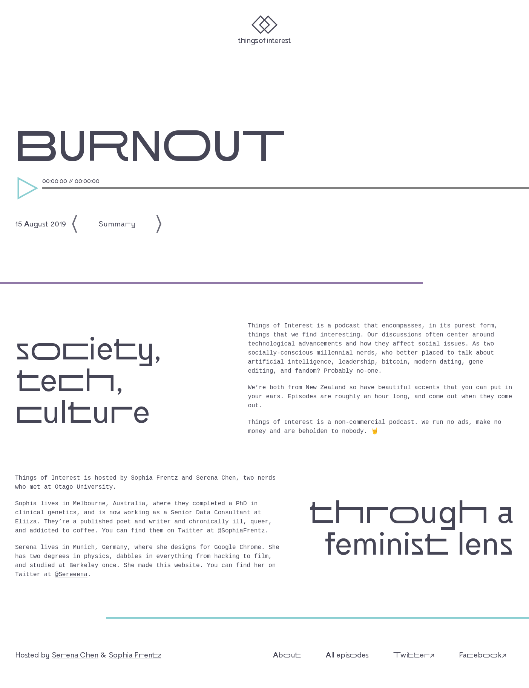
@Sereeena (71, 573)
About (287, 652)
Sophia (135, 652)
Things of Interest (264, 39)
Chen (75, 652)
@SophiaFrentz (241, 529)
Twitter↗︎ (413, 652)
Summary (116, 221)
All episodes (347, 652)
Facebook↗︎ (482, 652)
